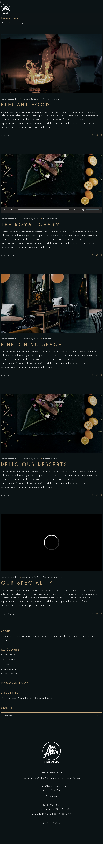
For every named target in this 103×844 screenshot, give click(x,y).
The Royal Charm (31, 225)
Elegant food (25, 105)
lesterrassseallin (10, 99)
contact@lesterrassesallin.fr (51, 786)
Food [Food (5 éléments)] (13, 698)
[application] (51, 210)
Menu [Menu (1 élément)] (21, 698)
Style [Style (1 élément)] (49, 698)
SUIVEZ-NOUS (51, 823)
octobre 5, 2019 (30, 99)
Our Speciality (27, 583)
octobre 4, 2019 (30, 219)
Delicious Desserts (34, 465)
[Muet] (83, 210)
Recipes (47, 339)
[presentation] (6, 423)
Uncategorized (9, 669)
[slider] (43, 209)
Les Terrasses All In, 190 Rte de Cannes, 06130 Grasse (51, 778)
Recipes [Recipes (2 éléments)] (29, 698)
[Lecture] (4, 210)
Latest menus (50, 458)
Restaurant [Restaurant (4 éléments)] (40, 698)
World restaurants (52, 99)
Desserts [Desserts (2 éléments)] (5, 698)
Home (4, 23)
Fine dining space (31, 345)
